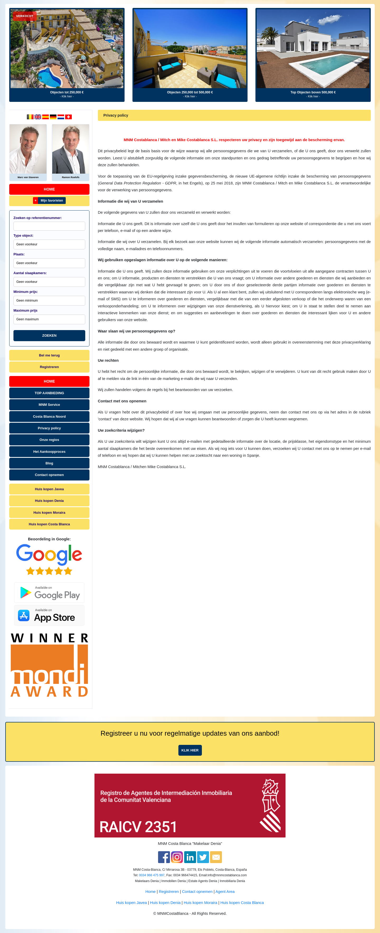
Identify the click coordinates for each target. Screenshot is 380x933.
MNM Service (49, 405)
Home (49, 189)
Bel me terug (49, 355)
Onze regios (49, 440)
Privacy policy (49, 428)
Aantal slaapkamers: (30, 273)
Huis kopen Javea (49, 489)
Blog (49, 463)
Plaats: (19, 254)
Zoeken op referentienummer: (37, 218)
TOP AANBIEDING (49, 393)
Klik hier (190, 750)
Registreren (49, 367)
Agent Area (225, 891)
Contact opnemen (49, 475)
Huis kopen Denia (49, 501)
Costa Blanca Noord (49, 416)
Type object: (23, 235)
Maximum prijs (25, 310)
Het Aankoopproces (49, 452)
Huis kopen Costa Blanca (49, 524)
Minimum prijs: (25, 292)
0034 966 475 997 (152, 875)
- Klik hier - (67, 96)
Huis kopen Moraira (49, 513)
